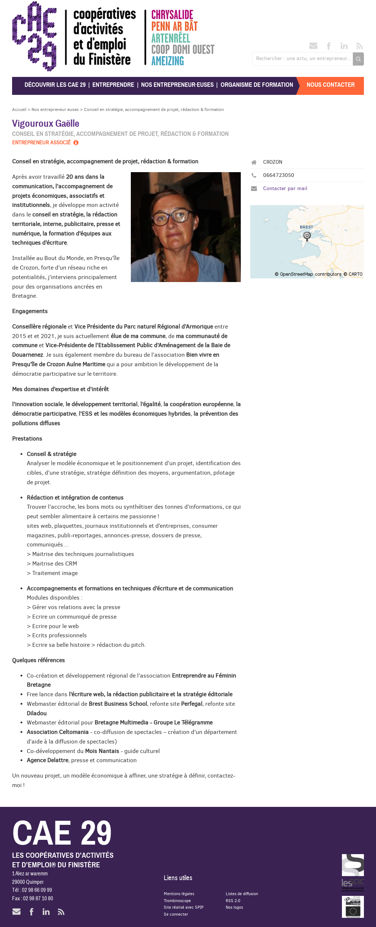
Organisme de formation (257, 85)
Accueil (19, 109)
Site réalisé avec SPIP (183, 907)
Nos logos (234, 907)
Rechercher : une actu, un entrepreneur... (303, 58)
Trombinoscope (177, 900)
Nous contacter (331, 85)
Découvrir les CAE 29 (55, 85)
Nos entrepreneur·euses (177, 85)
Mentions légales (179, 893)
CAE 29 (28, 8)
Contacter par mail (285, 188)
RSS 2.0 (233, 900)
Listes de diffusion (242, 893)
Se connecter (176, 914)
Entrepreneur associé (46, 142)
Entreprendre (113, 85)
